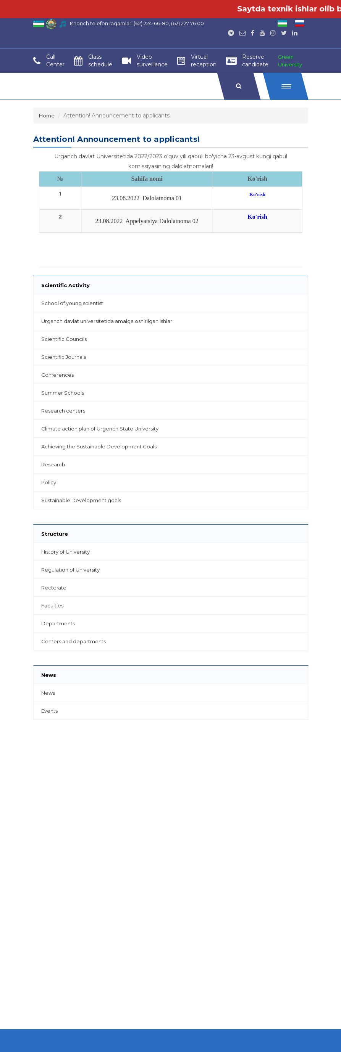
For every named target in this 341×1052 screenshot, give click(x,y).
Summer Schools (62, 393)
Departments (58, 623)
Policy (48, 482)
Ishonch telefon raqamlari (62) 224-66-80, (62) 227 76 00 (137, 23)
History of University (65, 552)
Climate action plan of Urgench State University (99, 429)
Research (53, 464)
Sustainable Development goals (81, 500)
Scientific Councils (64, 339)
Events (49, 711)
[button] (285, 86)
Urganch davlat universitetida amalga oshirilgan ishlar (106, 321)
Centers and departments (73, 641)
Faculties (52, 605)
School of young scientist (72, 303)
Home (47, 115)
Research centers (63, 411)
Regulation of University (70, 570)
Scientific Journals (63, 357)
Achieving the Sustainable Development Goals (99, 446)
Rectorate (53, 588)
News (48, 693)
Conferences (57, 375)
